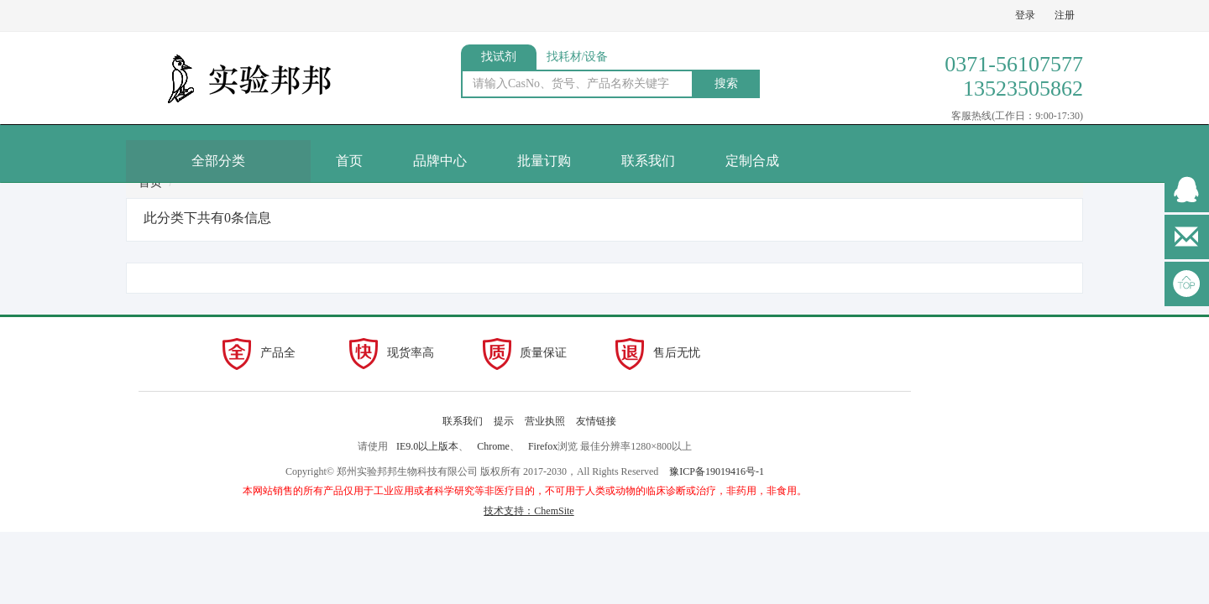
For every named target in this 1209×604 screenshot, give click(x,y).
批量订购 (544, 161)
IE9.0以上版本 (427, 446)
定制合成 (752, 161)
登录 (1025, 15)
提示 (504, 421)
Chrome (493, 446)
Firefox (542, 446)
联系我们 (648, 161)
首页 (349, 161)
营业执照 (545, 421)
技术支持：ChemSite (528, 511)
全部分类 (218, 161)
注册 (1065, 15)
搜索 (726, 83)
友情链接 (596, 421)
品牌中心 (440, 161)
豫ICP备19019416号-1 (716, 471)
